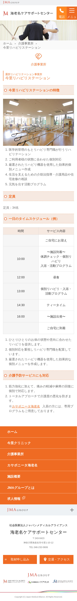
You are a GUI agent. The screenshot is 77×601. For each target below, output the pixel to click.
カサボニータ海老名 (26, 406)
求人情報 (13, 499)
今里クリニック (19, 443)
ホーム (7, 43)
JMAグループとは (21, 488)
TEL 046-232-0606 (38, 547)
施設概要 (13, 476)
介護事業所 (25, 43)
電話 (62, 13)
